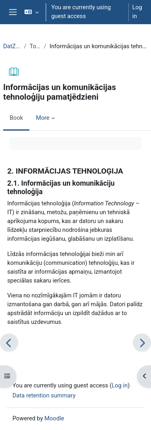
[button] (31, 12)
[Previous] (9, 343)
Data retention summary (44, 395)
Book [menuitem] (16, 117)
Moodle (54, 418)
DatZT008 (12, 46)
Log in (137, 12)
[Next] (142, 343)
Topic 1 (34, 46)
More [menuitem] (43, 117)
